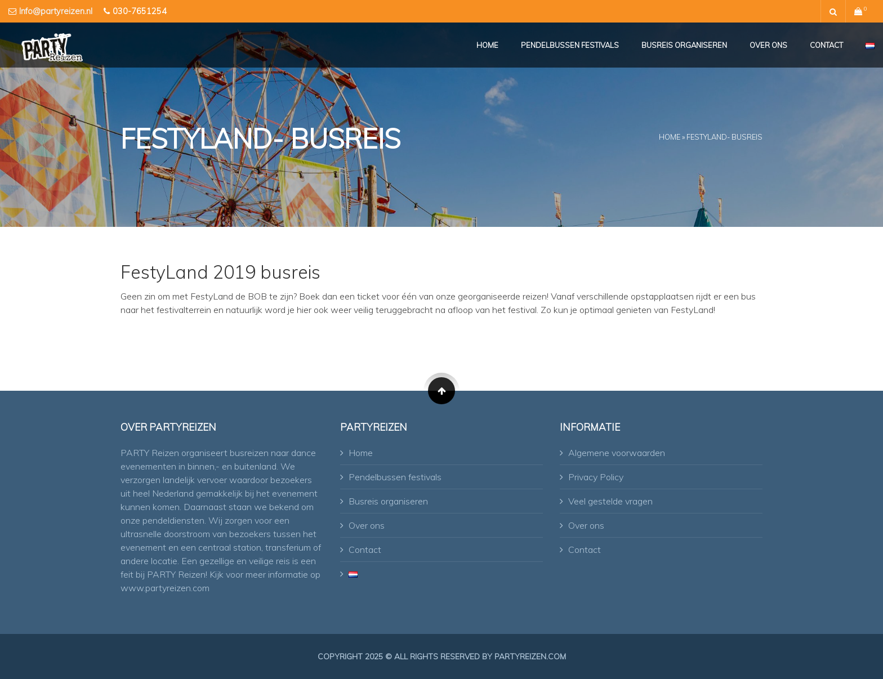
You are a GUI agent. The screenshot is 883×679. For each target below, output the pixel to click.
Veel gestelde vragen (610, 501)
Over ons (768, 45)
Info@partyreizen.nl (55, 11)
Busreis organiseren (684, 45)
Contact (826, 45)
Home (487, 45)
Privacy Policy (595, 477)
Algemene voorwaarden (616, 452)
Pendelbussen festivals (570, 45)
